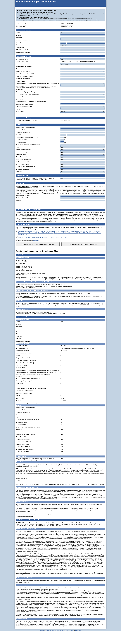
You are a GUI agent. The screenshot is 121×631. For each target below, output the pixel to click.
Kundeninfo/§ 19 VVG (39, 231)
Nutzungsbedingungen (56, 630)
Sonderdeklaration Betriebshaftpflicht (70, 231)
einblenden (36, 240)
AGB (72, 630)
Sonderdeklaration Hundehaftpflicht (90, 231)
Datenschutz (67, 630)
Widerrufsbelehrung (23, 234)
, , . (42, 237)
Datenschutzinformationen (53, 231)
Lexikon (47, 630)
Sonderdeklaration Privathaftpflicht (47, 233)
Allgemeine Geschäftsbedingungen (44, 237)
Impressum (78, 630)
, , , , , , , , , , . (60, 233)
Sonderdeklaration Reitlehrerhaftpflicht (67, 233)
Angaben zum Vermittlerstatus (26, 237)
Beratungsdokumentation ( (25, 240)
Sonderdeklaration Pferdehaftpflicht (27, 233)
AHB (19, 231)
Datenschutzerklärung (61, 237)
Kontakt (42, 630)
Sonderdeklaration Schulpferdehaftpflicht (90, 233)
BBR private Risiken (26, 231)
